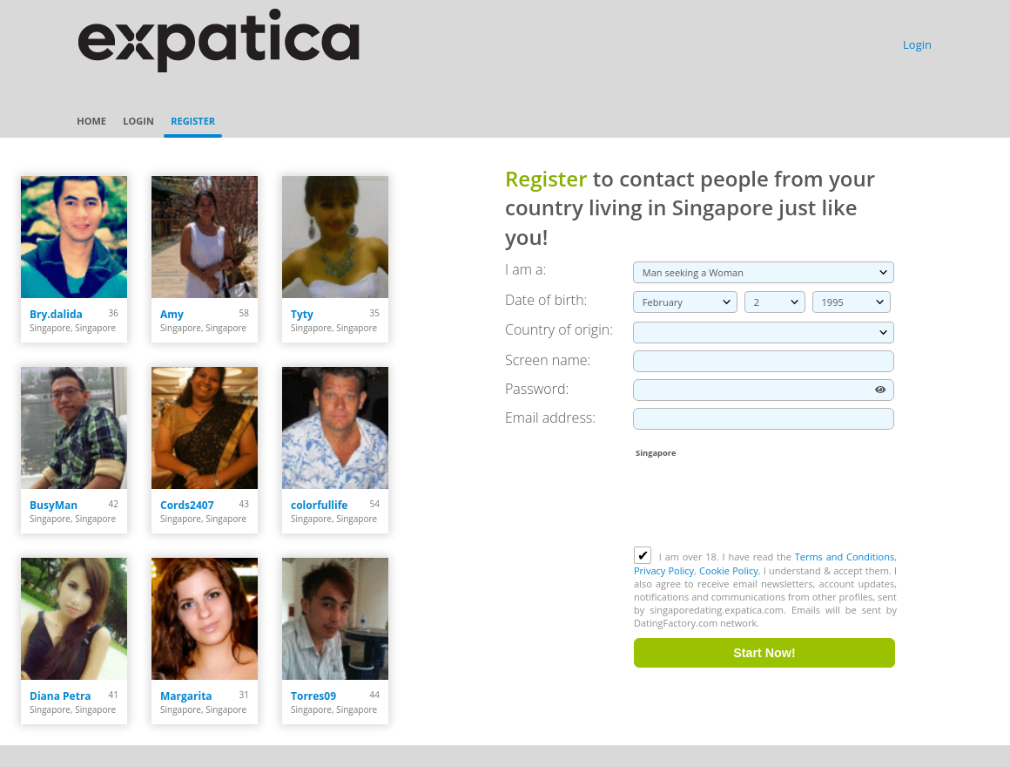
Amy (172, 314)
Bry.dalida (56, 314)
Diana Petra (60, 696)
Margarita (186, 696)
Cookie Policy (728, 570)
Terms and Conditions (844, 556)
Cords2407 (187, 505)
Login (917, 44)
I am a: (525, 269)
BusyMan (53, 505)
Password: (537, 388)
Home (91, 120)
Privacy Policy (664, 570)
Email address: (550, 417)
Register (193, 120)
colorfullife (319, 505)
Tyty (302, 314)
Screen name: (547, 360)
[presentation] (766, 504)
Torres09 (313, 696)
